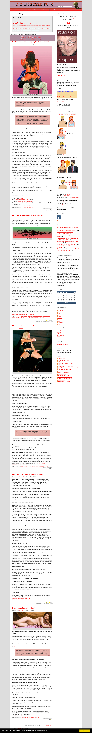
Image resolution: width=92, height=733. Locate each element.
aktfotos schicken (24, 25)
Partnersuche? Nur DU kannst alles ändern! (67, 244)
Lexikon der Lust (60, 101)
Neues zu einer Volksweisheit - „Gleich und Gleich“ (68, 227)
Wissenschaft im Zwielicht (64, 381)
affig (30, 28)
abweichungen (43, 25)
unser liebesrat (61, 380)
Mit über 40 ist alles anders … (63, 233)
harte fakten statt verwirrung (64, 369)
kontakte (30, 9)
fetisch (49, 25)
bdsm (28, 23)
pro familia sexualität (65, 195)
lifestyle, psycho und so (63, 372)
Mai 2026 (59, 330)
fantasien (25, 316)
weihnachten (28, 317)
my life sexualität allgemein (63, 201)
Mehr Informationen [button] (42, 730)
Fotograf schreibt (18, 646)
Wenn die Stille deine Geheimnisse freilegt (27, 474)
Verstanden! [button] (84, 730)
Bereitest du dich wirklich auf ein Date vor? (66, 230)
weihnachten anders (34, 317)
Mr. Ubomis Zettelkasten (63, 375)
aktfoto (18, 25)
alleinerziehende (28, 25)
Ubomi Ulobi (21, 328)
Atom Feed (60, 220)
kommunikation (37, 9)
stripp (40, 466)
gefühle (24, 9)
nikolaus (13, 317)
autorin (22, 316)
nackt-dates (16, 28)
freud (31, 316)
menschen (45, 28)
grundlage (39, 28)
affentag (29, 28)
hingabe (41, 28)
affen (25, 28)
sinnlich (37, 466)
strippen (42, 466)
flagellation (44, 23)
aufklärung (26, 23)
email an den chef (61, 75)
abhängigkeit (19, 23)
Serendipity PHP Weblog (62, 344)
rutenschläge (23, 317)
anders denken (61, 358)
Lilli (66, 140)
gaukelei (35, 28)
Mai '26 (66, 302)
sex (34, 466)
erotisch (32, 23)
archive (59, 361)
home (13, 9)
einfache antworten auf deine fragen (66, 363)
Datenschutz (53, 9)
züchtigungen (41, 317)
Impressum (45, 9)
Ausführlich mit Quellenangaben (21, 199)
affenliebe (48, 28)
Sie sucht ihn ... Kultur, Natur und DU (65, 232)
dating (48, 25)
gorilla (50, 28)
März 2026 (59, 333)
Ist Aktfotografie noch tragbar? (23, 608)
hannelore (35, 316)
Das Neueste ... (60, 335)
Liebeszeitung (42, 463)
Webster (22, 198)
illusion (43, 28)
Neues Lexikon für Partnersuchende (65, 108)
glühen (36, 28)
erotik (30, 23)
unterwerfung (22, 28)
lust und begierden (25, 205)
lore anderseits (39, 316)
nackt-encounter (19, 28)
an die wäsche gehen (38, 25)
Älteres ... (59, 336)
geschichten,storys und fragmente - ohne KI (20, 314)
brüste (46, 25)
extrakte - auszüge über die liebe (65, 366)
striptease (46, 466)
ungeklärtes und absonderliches (18, 598)
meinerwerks (45, 316)
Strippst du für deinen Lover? (23, 326)
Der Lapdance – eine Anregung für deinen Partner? (30, 42)
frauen (29, 207)
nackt (32, 207)
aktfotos (21, 25)
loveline (69, 194)
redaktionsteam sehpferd (23, 44)
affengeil (27, 28)
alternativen (34, 25)
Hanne (20, 217)
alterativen (31, 25)
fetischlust (37, 23)
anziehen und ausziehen (16, 205)
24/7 (48, 23)
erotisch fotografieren (16, 715)
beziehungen (61, 310)
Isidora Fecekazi (22, 476)
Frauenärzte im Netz (61, 204)
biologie (32, 28)
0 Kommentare (32, 205)
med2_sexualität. (75, 197)
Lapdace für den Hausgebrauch (25, 201)
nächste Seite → (49, 725)
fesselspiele (34, 23)
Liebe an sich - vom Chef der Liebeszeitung (68, 370)
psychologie (18, 317)
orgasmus (47, 23)
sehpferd (19, 9)
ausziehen (23, 207)
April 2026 (59, 332)
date (27, 599)
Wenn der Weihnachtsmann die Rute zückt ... (28, 215)
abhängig (14, 25)
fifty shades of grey (41, 23)
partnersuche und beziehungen (65, 377)
